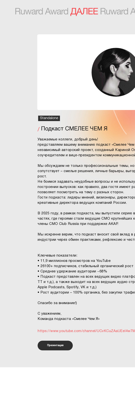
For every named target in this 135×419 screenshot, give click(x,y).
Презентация (55, 345)
